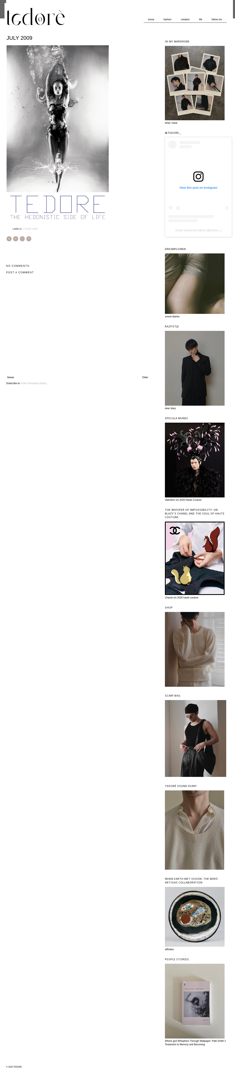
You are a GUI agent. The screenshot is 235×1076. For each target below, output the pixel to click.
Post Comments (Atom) (34, 383)
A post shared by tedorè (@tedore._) (198, 230)
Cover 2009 (30, 229)
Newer (10, 377)
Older (145, 377)
